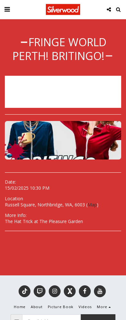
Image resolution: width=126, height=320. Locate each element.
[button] (7, 9)
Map (92, 205)
